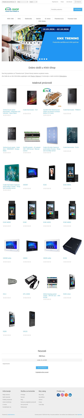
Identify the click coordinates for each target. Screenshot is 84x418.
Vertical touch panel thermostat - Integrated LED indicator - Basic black (11, 111)
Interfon (38, 18)
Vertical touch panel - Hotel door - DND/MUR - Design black (11, 149)
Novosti (23, 397)
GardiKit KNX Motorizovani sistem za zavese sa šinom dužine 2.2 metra (51, 111)
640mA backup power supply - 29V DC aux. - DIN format (51, 295)
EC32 (65, 258)
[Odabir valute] (22, 2)
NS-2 (4, 294)
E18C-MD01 (47, 222)
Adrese (40, 399)
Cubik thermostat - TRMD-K (71, 110)
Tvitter (62, 395)
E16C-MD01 (67, 185)
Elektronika (28, 18)
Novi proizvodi (24, 404)
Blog (22, 399)
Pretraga (23, 394)
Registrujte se (55, 1)
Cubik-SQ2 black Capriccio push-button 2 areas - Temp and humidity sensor (11, 186)
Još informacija (42, 367)
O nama (5, 404)
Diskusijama (63, 76)
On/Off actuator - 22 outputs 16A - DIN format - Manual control (31, 149)
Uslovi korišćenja (7, 402)
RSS (66, 395)
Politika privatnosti (7, 399)
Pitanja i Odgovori (36, 76)
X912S (25, 331)
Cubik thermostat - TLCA (71, 147)
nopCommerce (11, 414)
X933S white (47, 258)
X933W (25, 185)
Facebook (58, 395)
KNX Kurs (42, 356)
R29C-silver (67, 294)
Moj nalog (41, 394)
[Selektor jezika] (33, 2)
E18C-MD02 (67, 222)
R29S (5, 331)
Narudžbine (42, 397)
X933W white (7, 258)
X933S (25, 258)
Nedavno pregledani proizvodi (28, 402)
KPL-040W (26, 294)
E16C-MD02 (7, 222)
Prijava (62, 1)
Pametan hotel (72, 18)
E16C (45, 185)
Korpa (40, 402)
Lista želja (41, 404)
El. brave (47, 18)
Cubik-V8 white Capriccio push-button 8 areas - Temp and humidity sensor (51, 149)
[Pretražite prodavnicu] (62, 9)
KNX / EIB (10, 18)
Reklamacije (24, 407)
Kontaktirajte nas (7, 407)
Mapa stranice (6, 394)
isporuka (80, 414)
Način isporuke (6, 397)
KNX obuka (42, 21)
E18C (25, 222)
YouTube (70, 395)
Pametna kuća (59, 18)
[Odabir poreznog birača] (9, 2)
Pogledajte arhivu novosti (42, 372)
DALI (19, 18)
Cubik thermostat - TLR (30, 110)
